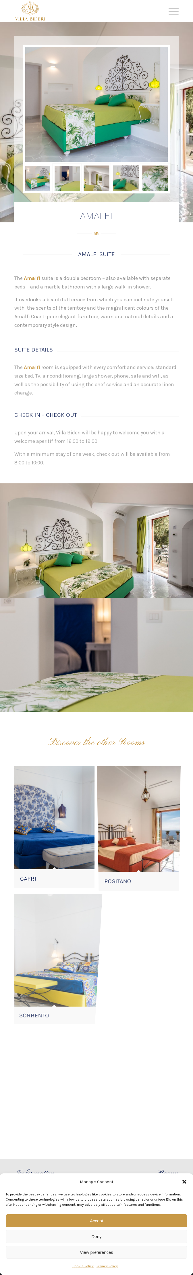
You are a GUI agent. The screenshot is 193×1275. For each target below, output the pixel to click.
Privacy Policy (107, 1266)
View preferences (96, 1252)
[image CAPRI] (56, 829)
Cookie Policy (83, 1266)
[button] (184, 1182)
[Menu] (171, 11)
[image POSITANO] (141, 829)
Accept (96, 1220)
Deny (96, 1236)
